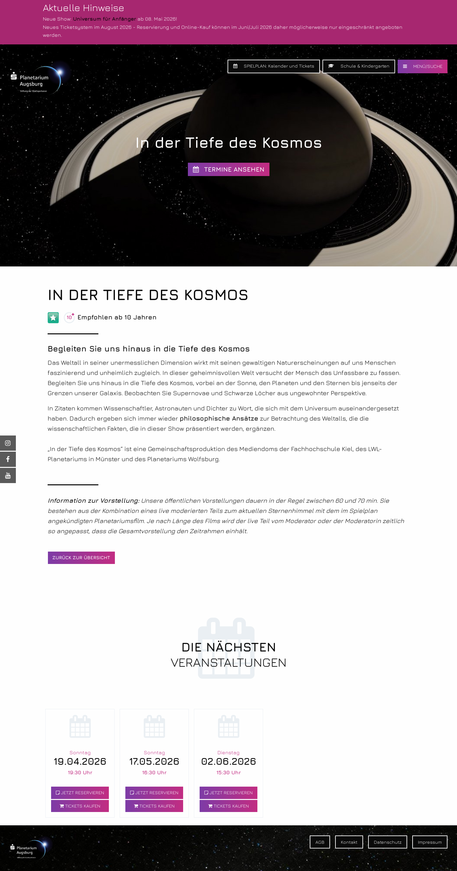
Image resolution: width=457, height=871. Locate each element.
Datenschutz (387, 842)
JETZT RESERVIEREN (80, 792)
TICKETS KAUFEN (80, 806)
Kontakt (349, 842)
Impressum (430, 842)
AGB (319, 842)
